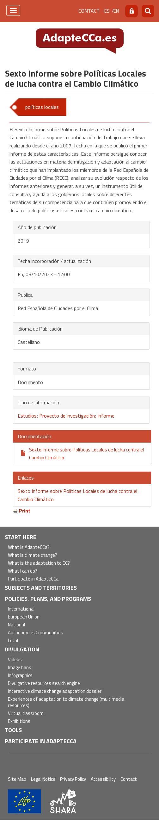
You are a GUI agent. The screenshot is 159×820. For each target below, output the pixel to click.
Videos (15, 659)
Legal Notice (43, 779)
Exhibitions (19, 721)
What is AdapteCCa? (29, 547)
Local (13, 640)
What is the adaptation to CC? (39, 563)
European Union (24, 617)
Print (24, 510)
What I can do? (22, 571)
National (16, 625)
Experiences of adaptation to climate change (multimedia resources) (66, 702)
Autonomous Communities (35, 633)
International (21, 609)
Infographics (20, 675)
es (107, 11)
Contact (89, 11)
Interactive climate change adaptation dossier (54, 691)
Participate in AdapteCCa (33, 579)
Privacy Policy (73, 779)
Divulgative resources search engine (44, 683)
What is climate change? (32, 555)
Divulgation (22, 649)
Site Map (17, 779)
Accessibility (103, 779)
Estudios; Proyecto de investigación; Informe (66, 415)
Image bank (19, 667)
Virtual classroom (26, 713)
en (116, 11)
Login (131, 11)
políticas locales (42, 107)
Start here (20, 537)
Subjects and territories (41, 588)
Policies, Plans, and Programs (48, 599)
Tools (13, 730)
